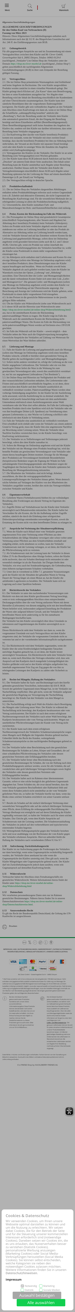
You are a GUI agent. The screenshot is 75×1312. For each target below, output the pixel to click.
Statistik (29, 1290)
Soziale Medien (51, 1290)
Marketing (49, 1285)
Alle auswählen (41, 1302)
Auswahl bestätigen (37, 1295)
